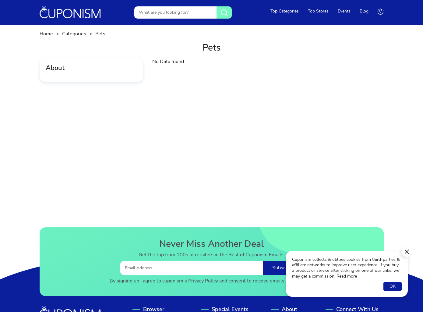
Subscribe (283, 267)
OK (393, 286)
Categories (74, 34)
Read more (347, 276)
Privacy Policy (203, 281)
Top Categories (284, 11)
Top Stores (318, 11)
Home (46, 34)
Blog (364, 11)
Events (344, 11)
